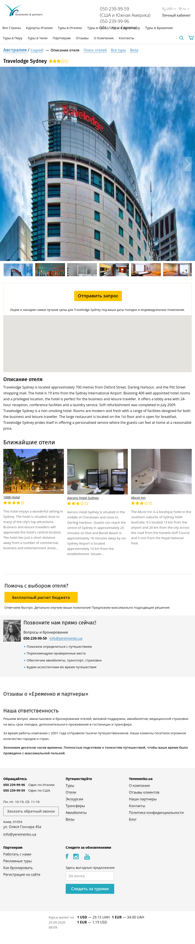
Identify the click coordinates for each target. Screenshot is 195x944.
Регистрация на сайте (21, 874)
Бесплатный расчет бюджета (41, 597)
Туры (70, 785)
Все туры (118, 50)
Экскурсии (74, 799)
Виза (134, 50)
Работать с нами (17, 854)
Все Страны (11, 28)
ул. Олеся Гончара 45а (22, 826)
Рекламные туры (17, 861)
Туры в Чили (37, 38)
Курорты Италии (39, 28)
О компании (139, 785)
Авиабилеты (76, 812)
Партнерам (62, 38)
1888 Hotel (11, 497)
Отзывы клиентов (144, 792)
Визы (70, 819)
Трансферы (75, 805)
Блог (133, 819)
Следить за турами (90, 888)
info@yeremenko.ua (65, 638)
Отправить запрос (98, 296)
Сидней (36, 50)
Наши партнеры (143, 799)
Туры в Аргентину (126, 28)
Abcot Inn (138, 497)
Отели (71, 792)
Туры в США (96, 28)
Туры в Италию (70, 28)
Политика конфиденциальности (156, 812)
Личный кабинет (176, 15)
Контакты (126, 38)
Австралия (15, 50)
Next (187, 164)
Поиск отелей (95, 50)
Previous (7, 164)
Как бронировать (18, 867)
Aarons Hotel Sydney (83, 498)
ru (185, 9)
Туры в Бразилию (159, 28)
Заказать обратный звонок (31, 811)
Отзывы (82, 38)
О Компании (104, 38)
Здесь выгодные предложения (90, 867)
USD (171, 9)
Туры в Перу (12, 38)
